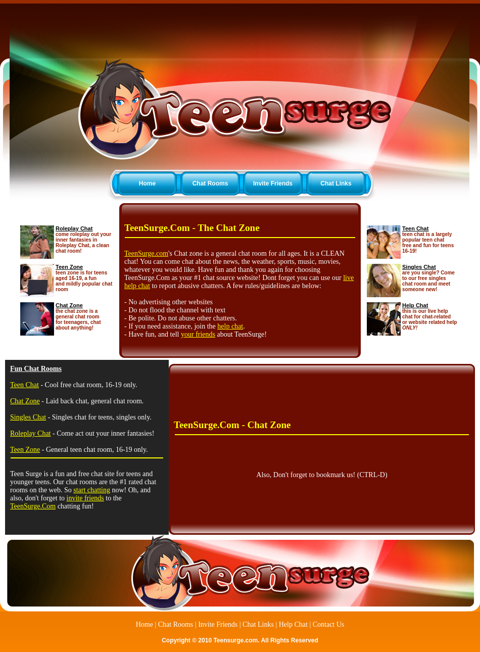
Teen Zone (69, 267)
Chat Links (335, 183)
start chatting (91, 490)
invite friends (85, 498)
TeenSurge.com (146, 253)
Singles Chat (419, 267)
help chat (230, 326)
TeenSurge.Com (33, 506)
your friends (198, 334)
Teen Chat (415, 228)
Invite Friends (273, 183)
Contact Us (329, 624)
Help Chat (415, 305)
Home (147, 183)
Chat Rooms (210, 183)
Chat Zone (69, 305)
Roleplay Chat (74, 228)
